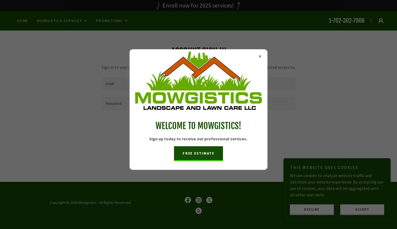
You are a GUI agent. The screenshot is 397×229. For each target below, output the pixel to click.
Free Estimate (198, 153)
